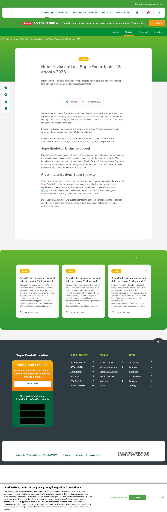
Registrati (32, 431)
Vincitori (135, 23)
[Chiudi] (163, 497)
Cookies (133, 428)
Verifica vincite (120, 23)
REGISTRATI (157, 23)
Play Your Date (123, 13)
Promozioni (143, 32)
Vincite (116, 32)
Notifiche (133, 419)
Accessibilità (135, 423)
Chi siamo (134, 409)
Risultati (128, 32)
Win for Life (107, 13)
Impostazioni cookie (118, 497)
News (143, 23)
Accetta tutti (137, 497)
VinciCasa (94, 13)
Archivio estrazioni (103, 23)
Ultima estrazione (87, 23)
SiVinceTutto (64, 13)
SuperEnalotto (47, 13)
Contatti (133, 414)
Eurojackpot (79, 13)
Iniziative (158, 32)
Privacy (132, 433)
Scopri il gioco (72, 23)
